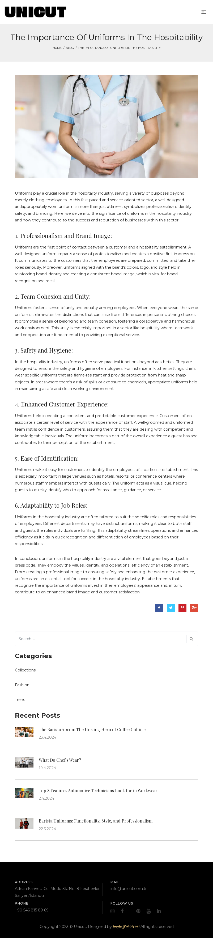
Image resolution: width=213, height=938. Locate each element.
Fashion (22, 685)
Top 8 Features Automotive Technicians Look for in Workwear (98, 790)
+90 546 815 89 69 (32, 910)
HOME (57, 48)
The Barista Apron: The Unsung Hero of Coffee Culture (92, 729)
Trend (20, 699)
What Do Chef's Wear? (60, 760)
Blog (70, 48)
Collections (25, 670)
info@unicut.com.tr (128, 888)
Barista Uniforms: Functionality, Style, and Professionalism (95, 821)
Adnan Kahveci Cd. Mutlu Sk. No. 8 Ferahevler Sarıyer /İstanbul (57, 892)
